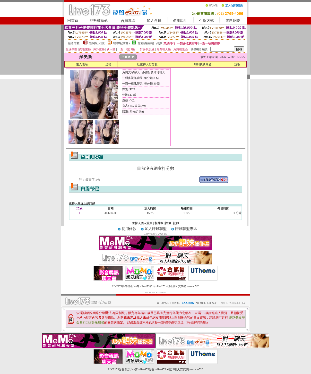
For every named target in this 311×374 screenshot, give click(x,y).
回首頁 (72, 21)
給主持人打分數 (147, 64)
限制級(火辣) (97, 43)
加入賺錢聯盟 (156, 229)
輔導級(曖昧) (121, 43)
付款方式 (206, 21)
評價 (168, 223)
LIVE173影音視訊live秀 (125, 286)
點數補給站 (99, 21)
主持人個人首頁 (142, 223)
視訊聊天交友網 (176, 286)
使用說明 (180, 21)
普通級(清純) (146, 43)
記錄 (176, 223)
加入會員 (154, 21)
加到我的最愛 (202, 64)
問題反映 (232, 21)
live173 (161, 286)
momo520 (193, 286)
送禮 (108, 64)
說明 (237, 64)
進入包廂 (82, 64)
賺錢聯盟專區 (186, 229)
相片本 (159, 223)
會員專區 (128, 21)
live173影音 (148, 286)
